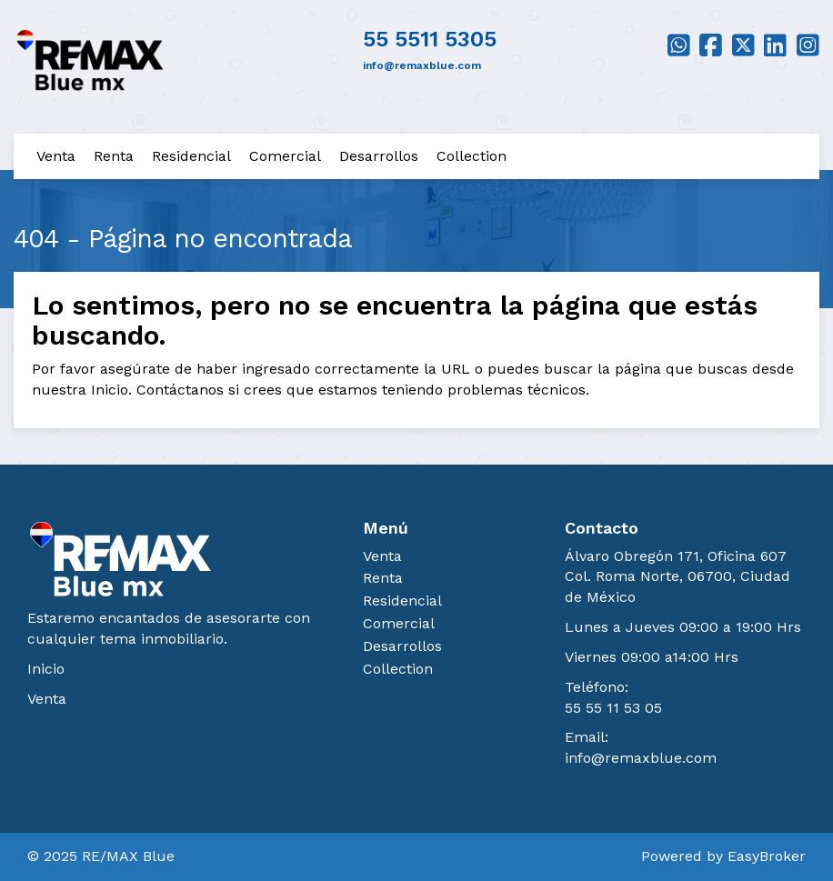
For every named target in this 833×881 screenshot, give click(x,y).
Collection (472, 156)
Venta (55, 156)
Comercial (285, 156)
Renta (114, 156)
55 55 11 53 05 (613, 707)
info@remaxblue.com (641, 757)
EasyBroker (767, 856)
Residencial (191, 156)
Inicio (46, 668)
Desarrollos (378, 156)
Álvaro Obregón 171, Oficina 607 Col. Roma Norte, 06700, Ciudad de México (677, 576)
